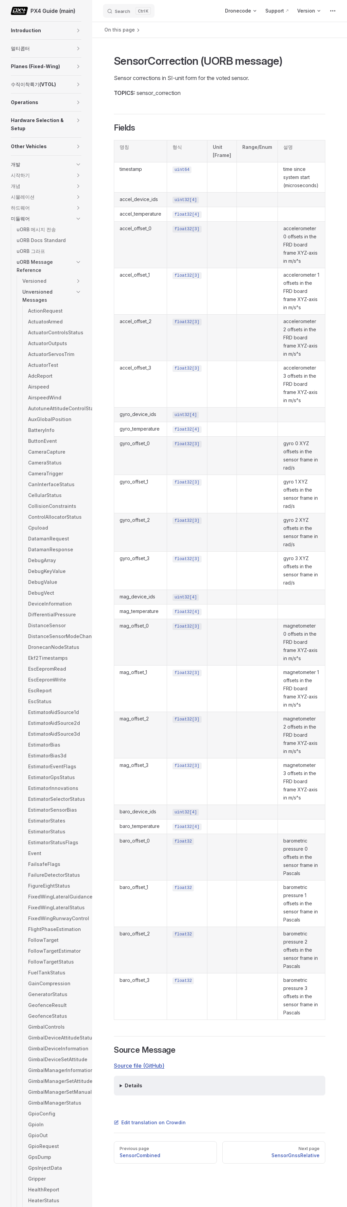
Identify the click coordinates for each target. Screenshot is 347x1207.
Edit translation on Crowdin (150, 1122)
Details (133, 1085)
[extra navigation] (332, 11)
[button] (78, 30)
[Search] (129, 11)
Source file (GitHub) (139, 1065)
